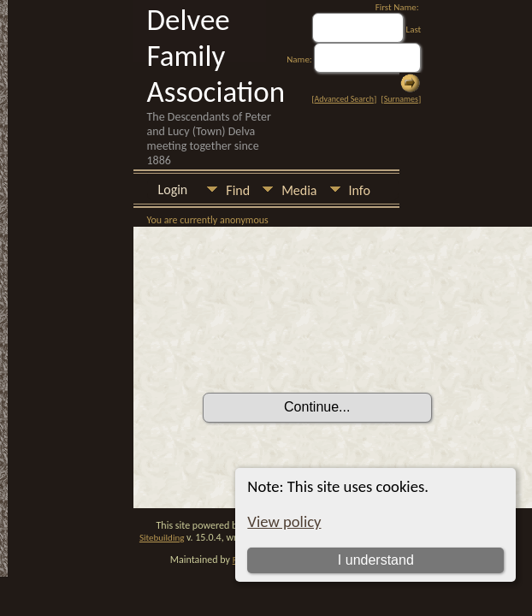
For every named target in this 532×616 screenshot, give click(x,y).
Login (173, 189)
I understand (376, 560)
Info (359, 190)
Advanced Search (344, 98)
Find (238, 190)
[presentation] (333, 344)
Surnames (401, 98)
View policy (284, 521)
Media (298, 190)
